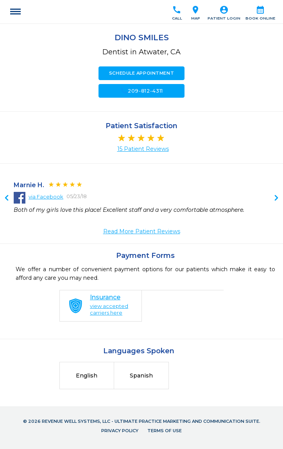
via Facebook (46, 196)
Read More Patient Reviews (141, 231)
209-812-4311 (141, 91)
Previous (276, 198)
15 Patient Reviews (143, 148)
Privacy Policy (119, 430)
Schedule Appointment (141, 73)
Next (7, 198)
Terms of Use (164, 430)
